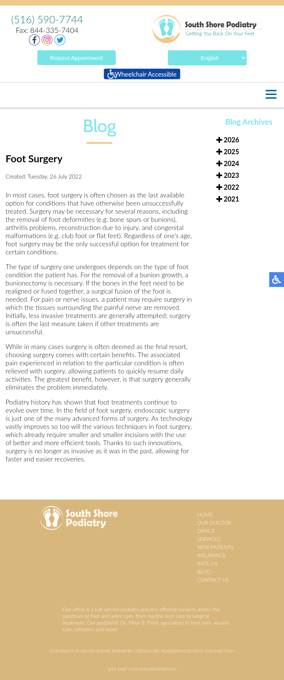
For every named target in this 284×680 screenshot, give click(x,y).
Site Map (117, 669)
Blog (204, 571)
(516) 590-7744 (47, 19)
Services (208, 539)
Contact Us (213, 579)
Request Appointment (76, 57)
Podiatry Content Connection (197, 651)
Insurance (211, 555)
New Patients (215, 547)
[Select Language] (207, 57)
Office (206, 531)
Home (205, 514)
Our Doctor (214, 523)
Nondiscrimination (153, 669)
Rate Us (207, 563)
